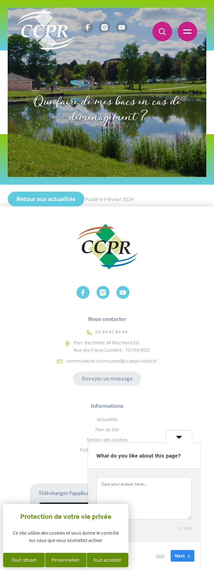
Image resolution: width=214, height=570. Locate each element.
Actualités (107, 419)
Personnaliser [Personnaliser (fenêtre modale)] (65, 560)
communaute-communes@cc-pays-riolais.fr (111, 361)
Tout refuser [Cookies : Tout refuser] (24, 560)
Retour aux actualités (46, 199)
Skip (160, 555)
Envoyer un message (107, 378)
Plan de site (107, 429)
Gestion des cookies (107, 440)
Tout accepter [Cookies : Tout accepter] (107, 560)
